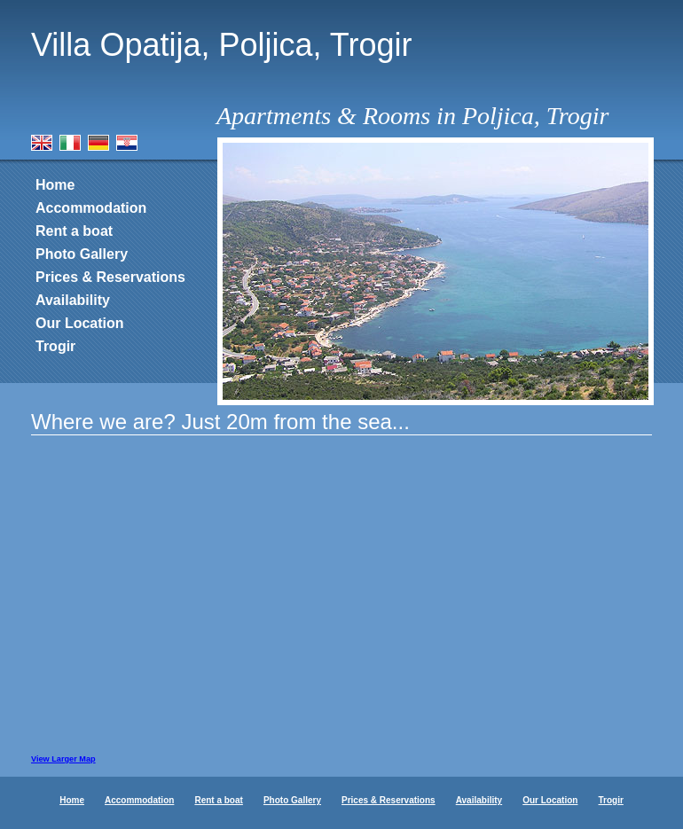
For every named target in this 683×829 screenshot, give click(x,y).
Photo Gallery (81, 254)
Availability (72, 300)
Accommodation (90, 207)
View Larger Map (63, 759)
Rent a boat (74, 231)
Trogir (55, 346)
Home (55, 184)
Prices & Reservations (110, 277)
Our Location (79, 323)
